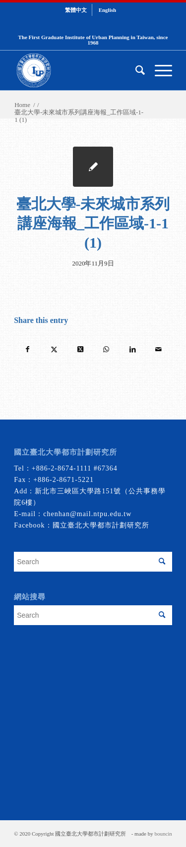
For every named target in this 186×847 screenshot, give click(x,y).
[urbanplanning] (77, 70)
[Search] (135, 70)
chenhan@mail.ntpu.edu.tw (87, 514)
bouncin (163, 834)
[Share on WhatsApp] (106, 349)
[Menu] (158, 70)
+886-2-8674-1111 (61, 468)
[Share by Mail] (159, 349)
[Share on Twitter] (54, 349)
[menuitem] (76, 10)
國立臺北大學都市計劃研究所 (101, 525)
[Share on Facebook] (27, 349)
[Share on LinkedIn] (132, 349)
